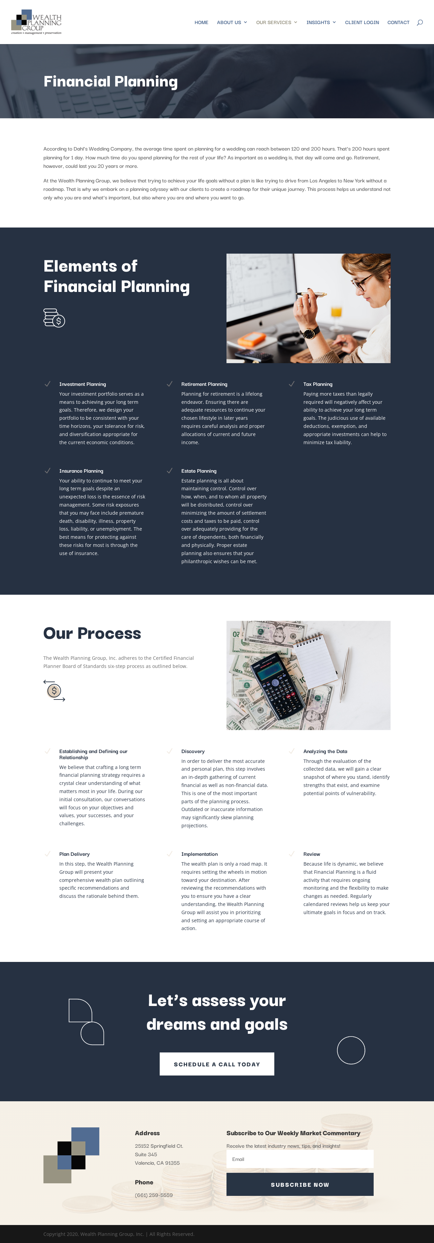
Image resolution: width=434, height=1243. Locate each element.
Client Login (362, 23)
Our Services (273, 23)
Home (202, 23)
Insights (318, 23)
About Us (229, 23)
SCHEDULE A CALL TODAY (217, 1063)
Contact (399, 23)
